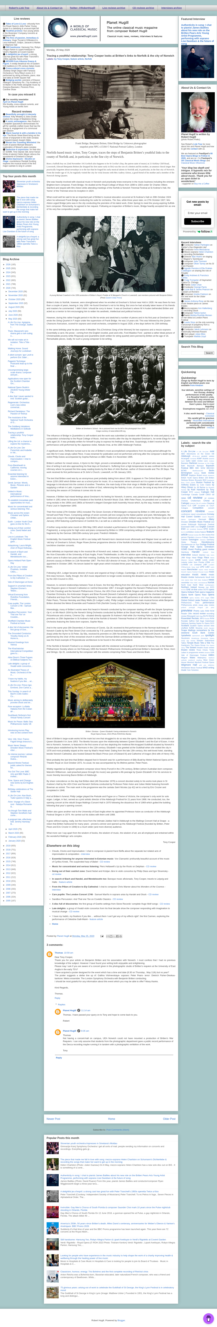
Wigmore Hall (189, 665)
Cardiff (201, 495)
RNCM (211, 616)
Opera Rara (200, 595)
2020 (8, 288)
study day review (188, 641)
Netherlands (200, 577)
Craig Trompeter (191, 280)
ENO (183, 529)
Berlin (211, 470)
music (206, 572)
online (200, 590)
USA (212, 652)
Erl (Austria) (191, 529)
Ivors (212, 555)
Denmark (202, 519)
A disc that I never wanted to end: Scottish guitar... (20, 397)
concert (211, 508)
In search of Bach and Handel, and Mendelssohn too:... (18, 554)
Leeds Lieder (208, 560)
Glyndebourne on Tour (190, 544)
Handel (196, 552)
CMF (194, 506)
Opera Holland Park (190, 592)
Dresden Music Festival (199, 522)
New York (193, 580)
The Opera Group (198, 645)
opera (211, 589)
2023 (8, 276)
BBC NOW (200, 468)
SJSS (191, 628)
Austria (205, 458)
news (211, 579)
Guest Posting (194, 549)
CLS (189, 506)
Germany (210, 540)
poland (183, 607)
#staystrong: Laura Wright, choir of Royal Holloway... (20, 546)
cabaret (197, 492)
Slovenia (198, 628)
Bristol (199, 475)
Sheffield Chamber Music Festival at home (19, 622)
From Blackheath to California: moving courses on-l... (17, 467)
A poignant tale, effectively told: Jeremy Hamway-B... (19, 821)
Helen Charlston (206, 252)
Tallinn (183, 643)
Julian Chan (196, 285)
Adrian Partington (202, 245)
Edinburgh (192, 524)
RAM (207, 611)
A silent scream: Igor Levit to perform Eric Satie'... (20, 356)
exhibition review (193, 532)
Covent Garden (193, 516)
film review (206, 535)
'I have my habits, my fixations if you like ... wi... (20, 680)
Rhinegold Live (193, 616)
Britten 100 (203, 478)
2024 (8, 272)
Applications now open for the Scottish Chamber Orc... (19, 381)
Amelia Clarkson (200, 294)
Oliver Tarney (199, 264)
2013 (8, 869)
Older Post (169, 1118)
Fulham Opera (208, 537)
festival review (193, 535)
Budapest (210, 480)
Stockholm (185, 638)
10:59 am (68, 952)
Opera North (187, 595)
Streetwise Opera (207, 638)
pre (207, 607)
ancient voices (207, 456)
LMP (205, 565)
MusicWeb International (203, 420)
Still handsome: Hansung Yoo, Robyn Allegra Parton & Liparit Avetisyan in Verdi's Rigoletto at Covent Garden (113, 1239)
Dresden (184, 522)
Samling (192, 623)
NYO (212, 587)
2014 (8, 865)
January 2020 (14, 841)
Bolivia (196, 473)
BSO (205, 480)
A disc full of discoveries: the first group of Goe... (20, 628)
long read (195, 567)
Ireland (195, 555)
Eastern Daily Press (113, 298)
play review (209, 605)
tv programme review (195, 652)
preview (186, 610)
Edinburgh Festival (206, 524)
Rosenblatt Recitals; (190, 618)
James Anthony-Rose (193, 301)
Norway (201, 587)
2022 (8, 280)
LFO (212, 562)
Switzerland (209, 641)
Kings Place (203, 557)
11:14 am (85, 1010)
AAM (212, 451)
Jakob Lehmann (201, 329)
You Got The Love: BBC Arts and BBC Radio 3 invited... (19, 774)
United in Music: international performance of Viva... (19, 494)
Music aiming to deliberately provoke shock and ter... (20, 701)
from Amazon (196, 385)
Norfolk (88, 59)
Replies (61, 1004)
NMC (196, 583)
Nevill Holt (210, 577)
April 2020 (13, 829)
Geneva (203, 540)
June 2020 (13, 315)
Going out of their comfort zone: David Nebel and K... (19, 530)
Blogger (121, 1320)
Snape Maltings (188, 630)
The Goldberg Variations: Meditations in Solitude (19, 427)
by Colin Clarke (204, 485)
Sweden (200, 641)
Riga (201, 616)
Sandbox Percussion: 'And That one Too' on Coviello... (19, 614)
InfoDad (210, 427)
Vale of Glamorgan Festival (194, 655)
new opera (185, 580)
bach (183, 461)
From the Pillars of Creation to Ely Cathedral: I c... (20, 576)
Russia (206, 618)
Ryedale (184, 621)
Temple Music (193, 643)
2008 (8, 889)
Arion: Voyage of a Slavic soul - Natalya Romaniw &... (20, 804)
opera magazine (207, 592)
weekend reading (195, 660)
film (200, 535)
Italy (208, 555)
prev (212, 607)
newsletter (185, 583)
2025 (8, 268)
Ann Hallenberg (205, 308)
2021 (8, 284)
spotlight (209, 635)
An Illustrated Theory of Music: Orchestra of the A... (19, 672)
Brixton (191, 480)
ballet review (197, 461)
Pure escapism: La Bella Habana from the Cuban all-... (20, 709)
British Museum (208, 475)
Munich (211, 569)
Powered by (197, 231)
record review (199, 613)
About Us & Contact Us (50, 8)
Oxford (184, 600)
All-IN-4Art (196, 456)
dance (183, 519)
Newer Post (53, 1118)
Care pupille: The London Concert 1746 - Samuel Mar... (19, 606)
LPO (202, 567)
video (211, 655)
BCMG (184, 471)
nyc (207, 587)
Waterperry (201, 658)
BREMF (184, 475)
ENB (197, 527)
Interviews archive (171, 8)
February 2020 (15, 837)
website (184, 660)
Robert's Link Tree (19, 8)
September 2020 (16, 303)
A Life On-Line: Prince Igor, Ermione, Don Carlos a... (20, 686)
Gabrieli (184, 540)
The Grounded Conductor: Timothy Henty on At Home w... (19, 636)
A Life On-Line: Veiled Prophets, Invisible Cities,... (17, 569)
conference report (188, 514)
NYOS (183, 590)
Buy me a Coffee (201, 184)
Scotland (185, 625)
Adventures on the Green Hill (200, 454)
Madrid (183, 569)
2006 (8, 897)
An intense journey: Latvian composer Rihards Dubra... (20, 756)
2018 (8, 850)
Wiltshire (211, 665)
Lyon (212, 567)
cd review (56, 874)
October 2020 (14, 299)
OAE (188, 589)
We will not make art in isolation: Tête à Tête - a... (19, 342)
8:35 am (85, 1031)
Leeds (198, 560)
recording (210, 614)
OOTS (205, 590)
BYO (191, 492)
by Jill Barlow (199, 487)
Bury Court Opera (188, 482)
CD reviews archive (143, 8)
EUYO (183, 532)
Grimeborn (209, 547)
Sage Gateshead (207, 621)
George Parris (200, 287)
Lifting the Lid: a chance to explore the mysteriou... (19, 442)
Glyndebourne (208, 542)
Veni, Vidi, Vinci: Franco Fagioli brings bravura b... (20, 740)
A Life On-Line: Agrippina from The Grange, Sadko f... (20, 324)
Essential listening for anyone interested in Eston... (18, 476)
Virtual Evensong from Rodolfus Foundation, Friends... (19, 597)
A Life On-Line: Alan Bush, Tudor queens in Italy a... (20, 796)
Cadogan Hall (207, 492)
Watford (211, 658)
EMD (193, 527)
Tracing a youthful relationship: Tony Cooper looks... (20, 435)
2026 (8, 264)
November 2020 (15, 295)
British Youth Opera (189, 478)
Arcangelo (185, 458)
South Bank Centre (203, 633)
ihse (212, 552)
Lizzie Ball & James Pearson (197, 289)
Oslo (212, 598)
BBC (192, 468)
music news (199, 574)
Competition (198, 508)
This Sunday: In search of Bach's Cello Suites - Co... (19, 694)
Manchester (192, 569)
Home (55, 924)
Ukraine (207, 652)
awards (211, 458)
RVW (212, 618)
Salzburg (184, 623)
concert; (211, 511)
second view (209, 626)
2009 (8, 885)
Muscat (200, 572)
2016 (8, 857)
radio (202, 611)
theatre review (188, 650)
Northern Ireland (189, 587)
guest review (208, 549)
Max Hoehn (197, 256)
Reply (57, 998)
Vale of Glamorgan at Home (20, 582)
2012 (8, 873)
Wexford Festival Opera (204, 662)
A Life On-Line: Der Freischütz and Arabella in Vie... (19, 450)
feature (203, 532)
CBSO (208, 495)
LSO (207, 567)
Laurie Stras (189, 322)
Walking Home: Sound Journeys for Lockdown (19, 349)
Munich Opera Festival (189, 572)
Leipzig (184, 562)
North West (198, 585)
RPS (202, 618)
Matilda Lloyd (200, 336)
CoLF (212, 506)
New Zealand (203, 580)
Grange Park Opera (191, 547)
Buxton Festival (203, 482)
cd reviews (209, 498)
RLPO (205, 616)
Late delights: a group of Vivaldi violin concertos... (20, 664)
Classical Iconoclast (209, 414)
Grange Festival (207, 544)
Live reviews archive (113, 8)
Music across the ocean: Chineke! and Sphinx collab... (19, 515)
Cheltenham (196, 501)
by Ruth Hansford (196, 489)
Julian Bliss (200, 334)
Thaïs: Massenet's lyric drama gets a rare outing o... (20, 333)
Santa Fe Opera (203, 623)
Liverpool (198, 565)
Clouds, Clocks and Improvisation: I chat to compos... (19, 459)
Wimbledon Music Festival (191, 668)
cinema (192, 503)
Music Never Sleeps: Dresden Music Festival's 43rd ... (20, 748)
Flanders (191, 537)
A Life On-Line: (203, 451)
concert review (193, 511)
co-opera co (203, 506)
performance (208, 602)
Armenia (193, 458)
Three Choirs (202, 650)
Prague (200, 607)
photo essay (198, 605)
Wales (192, 657)
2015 (8, 861)
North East (186, 585)
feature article (77, 59)
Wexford (190, 662)
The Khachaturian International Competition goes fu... (20, 651)
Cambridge (185, 495)
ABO (183, 454)
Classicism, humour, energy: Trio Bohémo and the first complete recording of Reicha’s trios (104, 1271)
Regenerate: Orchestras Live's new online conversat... (18, 405)
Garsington (194, 539)
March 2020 (14, 833)
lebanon (184, 560)
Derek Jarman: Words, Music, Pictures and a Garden (19, 485)
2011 (8, 877)
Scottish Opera (196, 626)
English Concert (207, 527)
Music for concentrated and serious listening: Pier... (20, 507)
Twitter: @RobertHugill (82, 8)
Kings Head (191, 558)
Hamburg (185, 552)
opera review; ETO (196, 598)
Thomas (59, 952)
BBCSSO (210, 468)
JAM (183, 558)
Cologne (184, 508)
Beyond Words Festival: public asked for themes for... (20, 765)
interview (85, 854)
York (189, 670)
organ (207, 598)
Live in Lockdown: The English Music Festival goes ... (19, 539)
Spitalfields (186, 635)
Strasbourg (195, 638)
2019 (8, 846)
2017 (8, 853)
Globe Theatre (189, 542)
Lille (191, 565)
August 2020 (14, 307)
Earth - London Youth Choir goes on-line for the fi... (20, 523)
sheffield (184, 628)
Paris (197, 603)
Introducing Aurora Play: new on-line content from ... (20, 732)
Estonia (200, 529)
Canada (194, 495)
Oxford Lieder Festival (198, 600)
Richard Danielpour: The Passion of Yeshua (19, 412)
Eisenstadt (185, 527)
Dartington (192, 519)
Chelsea (184, 501)
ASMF (199, 458)
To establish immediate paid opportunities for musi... (20, 501)
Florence (198, 537)
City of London (201, 503)
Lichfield (184, 565)
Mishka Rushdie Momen (201, 315)
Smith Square (209, 628)
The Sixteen (191, 647)
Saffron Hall (194, 621)
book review (208, 473)
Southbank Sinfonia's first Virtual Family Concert (19, 716)
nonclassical (202, 583)
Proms (196, 611)
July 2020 (13, 311)
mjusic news (203, 569)
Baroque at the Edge (206, 463)
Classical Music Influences (193, 163)
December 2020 (15, 291)
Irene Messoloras (202, 249)
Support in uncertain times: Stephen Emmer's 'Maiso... (20, 588)
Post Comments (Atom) (117, 1130)
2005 (8, 901)
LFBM (207, 562)
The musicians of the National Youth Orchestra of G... (20, 420)
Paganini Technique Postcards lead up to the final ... (20, 363)
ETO (206, 529)
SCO (212, 623)
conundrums (201, 514)
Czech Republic (208, 517)
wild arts (202, 665)
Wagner (184, 658)
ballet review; (209, 461)
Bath (183, 466)
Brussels (198, 480)
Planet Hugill (69, 1010)
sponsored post (198, 636)
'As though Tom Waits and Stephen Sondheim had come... (19, 813)
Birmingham (186, 473)
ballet (188, 461)
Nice (191, 583)
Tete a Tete (205, 643)
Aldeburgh (185, 456)
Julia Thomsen (200, 261)
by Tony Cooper (61, 59)
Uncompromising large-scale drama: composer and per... (19, 372)
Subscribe (197, 221)
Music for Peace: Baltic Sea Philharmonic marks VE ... (20, 724)
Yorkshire (195, 670)
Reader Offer (186, 614)
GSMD (184, 549)
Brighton (192, 475)
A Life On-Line (188, 451)
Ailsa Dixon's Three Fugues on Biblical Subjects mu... (20, 658)
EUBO (211, 529)
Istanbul (202, 555)
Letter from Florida (196, 562)
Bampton (184, 463)
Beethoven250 (198, 471)
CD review (105, 861)
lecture (191, 560)
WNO (205, 668)
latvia (212, 558)
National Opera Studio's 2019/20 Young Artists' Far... (19, 389)
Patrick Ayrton (200, 313)
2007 (8, 893)
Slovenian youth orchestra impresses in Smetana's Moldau (88, 1143)
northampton (209, 585)
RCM (212, 611)
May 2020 (13, 319)
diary (211, 519)
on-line (194, 589)
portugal (192, 607)
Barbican (193, 463)
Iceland (205, 552)
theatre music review (205, 648)
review (183, 616)
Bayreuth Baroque (195, 466)
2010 (8, 881)
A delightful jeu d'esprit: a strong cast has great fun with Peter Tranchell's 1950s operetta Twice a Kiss (109, 1191)
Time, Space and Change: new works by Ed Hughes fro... (20, 783)
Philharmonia (186, 605)
